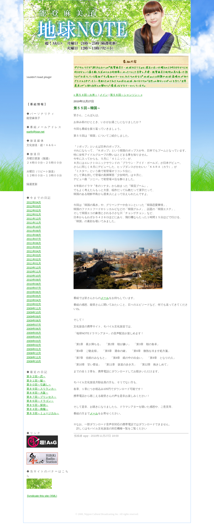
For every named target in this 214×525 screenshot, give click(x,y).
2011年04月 (34, 251)
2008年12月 (34, 353)
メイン (104, 94)
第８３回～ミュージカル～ (43, 413)
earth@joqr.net (35, 131)
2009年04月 (34, 336)
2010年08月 (34, 284)
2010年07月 (34, 287)
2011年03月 (34, 255)
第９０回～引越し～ (39, 384)
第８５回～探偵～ (37, 405)
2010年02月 (34, 304)
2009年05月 (34, 332)
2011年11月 (34, 222)
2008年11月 (34, 357)
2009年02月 (34, 345)
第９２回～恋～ (36, 376)
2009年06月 (34, 328)
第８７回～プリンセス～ (41, 396)
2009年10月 (34, 312)
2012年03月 (34, 206)
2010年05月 (34, 296)
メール (105, 298)
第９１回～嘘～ (36, 380)
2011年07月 (34, 239)
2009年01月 (34, 349)
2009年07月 (34, 324)
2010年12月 (34, 267)
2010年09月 (34, 279)
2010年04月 (34, 300)
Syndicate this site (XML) (42, 495)
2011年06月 (34, 243)
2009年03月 (34, 341)
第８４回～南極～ (37, 409)
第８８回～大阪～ (37, 392)
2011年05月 (34, 247)
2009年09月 (34, 316)
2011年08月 (34, 235)
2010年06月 (34, 292)
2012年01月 (34, 214)
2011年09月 (34, 230)
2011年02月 (34, 259)
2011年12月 (34, 218)
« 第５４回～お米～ (86, 94)
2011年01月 (34, 263)
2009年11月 (34, 308)
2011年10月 (34, 226)
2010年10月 (34, 275)
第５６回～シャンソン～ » (126, 94)
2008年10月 (34, 361)
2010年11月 (34, 271)
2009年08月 (34, 320)
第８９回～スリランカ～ (41, 388)
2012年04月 (34, 202)
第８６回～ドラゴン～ (40, 400)
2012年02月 (34, 210)
